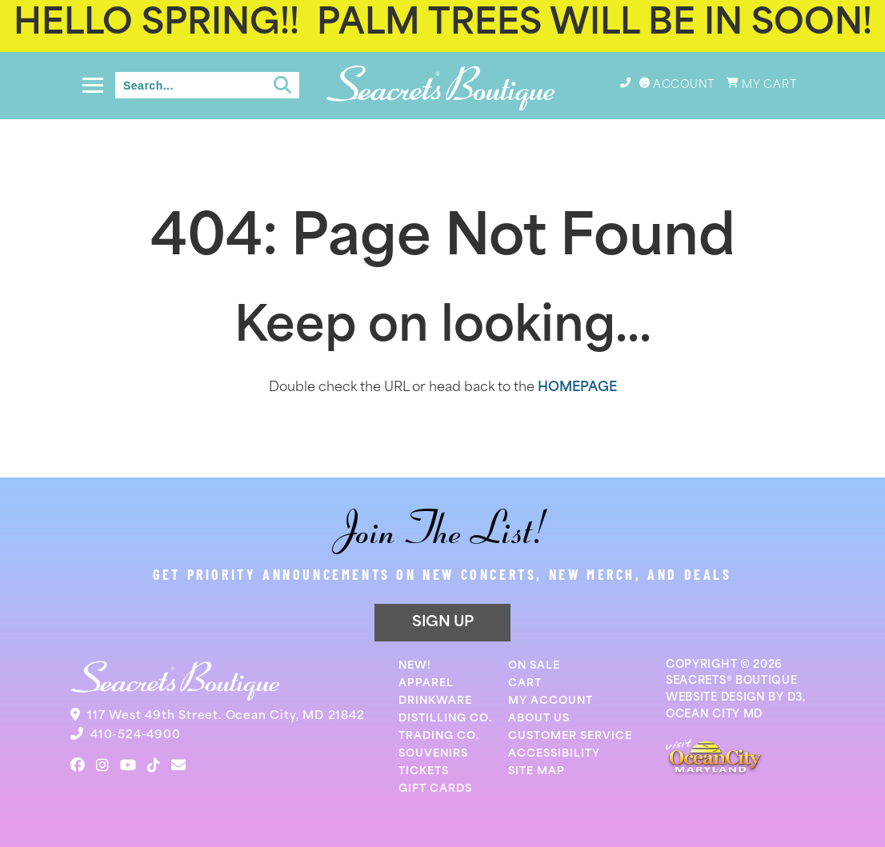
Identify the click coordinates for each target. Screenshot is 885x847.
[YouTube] (128, 765)
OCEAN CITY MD (714, 714)
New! (414, 666)
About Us (539, 718)
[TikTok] (153, 765)
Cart (525, 683)
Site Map (536, 771)
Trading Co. (438, 736)
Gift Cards (435, 789)
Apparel (426, 683)
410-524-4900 (135, 735)
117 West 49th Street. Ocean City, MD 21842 (226, 716)
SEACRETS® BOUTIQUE (732, 681)
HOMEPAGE (577, 388)
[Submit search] (282, 85)
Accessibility (554, 754)
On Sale (534, 666)
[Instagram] (102, 765)
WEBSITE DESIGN (716, 698)
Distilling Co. (445, 718)
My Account (550, 701)
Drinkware (435, 701)
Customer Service (570, 736)
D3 (795, 698)
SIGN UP (443, 622)
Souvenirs (433, 754)
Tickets (423, 771)
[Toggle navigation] (92, 86)
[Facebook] (77, 765)
